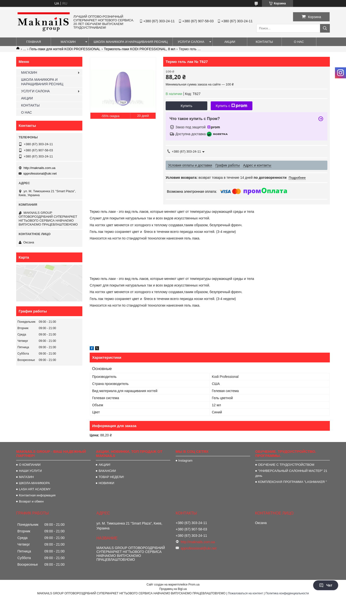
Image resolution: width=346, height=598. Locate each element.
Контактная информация (37, 495)
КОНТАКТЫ (264, 42)
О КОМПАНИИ (29, 464)
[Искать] (325, 28)
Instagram (185, 460)
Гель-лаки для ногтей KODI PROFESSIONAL (65, 49)
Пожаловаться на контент (245, 593)
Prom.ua (193, 584)
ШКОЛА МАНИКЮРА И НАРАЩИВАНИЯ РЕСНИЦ (131, 42)
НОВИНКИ (106, 483)
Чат (325, 585)
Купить (186, 106)
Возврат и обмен (31, 501)
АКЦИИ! (104, 464)
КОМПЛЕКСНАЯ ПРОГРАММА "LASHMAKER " (292, 482)
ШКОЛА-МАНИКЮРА (34, 483)
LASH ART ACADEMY (35, 489)
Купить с (231, 106)
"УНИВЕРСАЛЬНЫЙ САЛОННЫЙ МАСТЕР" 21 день (291, 473)
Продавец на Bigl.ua (173, 589)
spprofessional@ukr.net (40, 173)
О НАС (299, 42)
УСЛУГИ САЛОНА (191, 42)
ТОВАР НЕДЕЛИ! (111, 477)
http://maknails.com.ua (39, 168)
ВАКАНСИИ (107, 471)
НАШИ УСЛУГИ (30, 471)
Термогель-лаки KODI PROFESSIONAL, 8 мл (139, 49)
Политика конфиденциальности (287, 593)
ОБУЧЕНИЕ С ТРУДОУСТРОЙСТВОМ (286, 464)
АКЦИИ (229, 42)
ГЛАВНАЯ (33, 42)
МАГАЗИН (68, 42)
